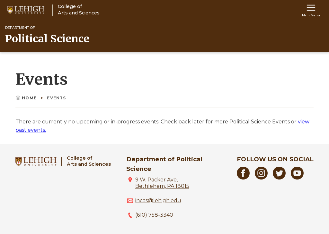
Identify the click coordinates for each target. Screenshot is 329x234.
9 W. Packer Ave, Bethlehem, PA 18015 (162, 183)
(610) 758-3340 (154, 215)
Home (26, 98)
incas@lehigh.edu (158, 200)
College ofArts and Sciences (89, 161)
